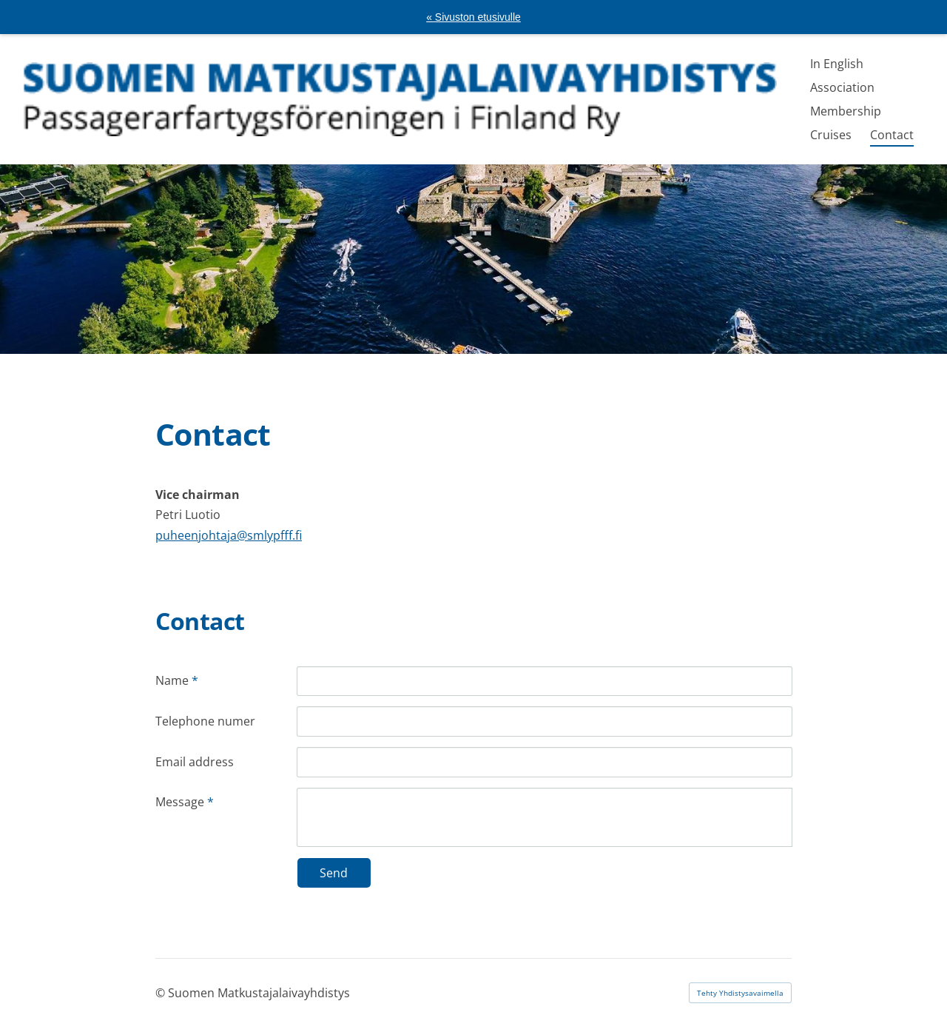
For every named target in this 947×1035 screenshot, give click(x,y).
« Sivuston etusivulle (473, 17)
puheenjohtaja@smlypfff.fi (228, 535)
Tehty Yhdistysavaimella (740, 993)
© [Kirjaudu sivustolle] (161, 993)
